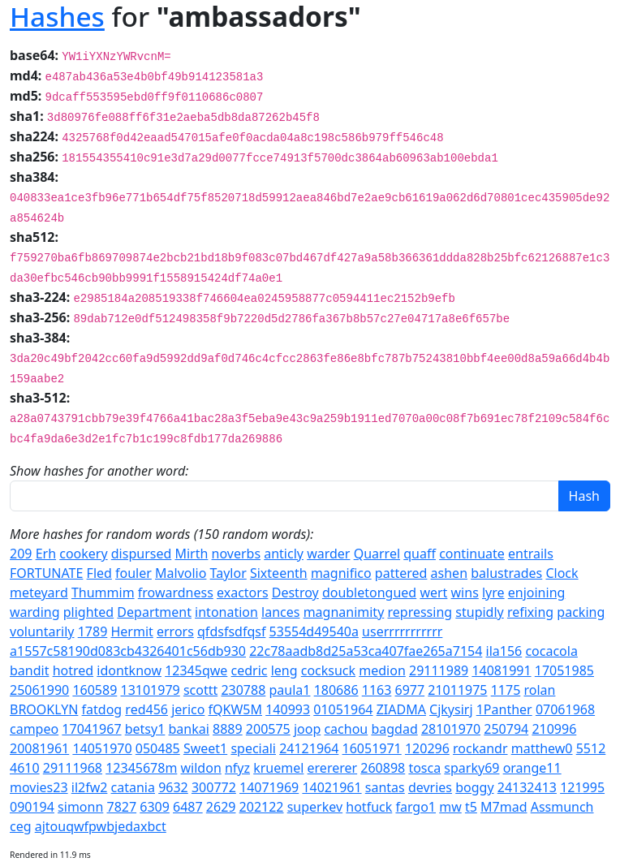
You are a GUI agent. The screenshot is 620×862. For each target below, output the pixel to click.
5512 (591, 748)
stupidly (479, 612)
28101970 (450, 729)
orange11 (532, 768)
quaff (419, 553)
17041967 (91, 729)
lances (280, 612)
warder (328, 553)
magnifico (341, 573)
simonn (80, 807)
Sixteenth (279, 573)
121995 (582, 787)
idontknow (129, 670)
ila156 (504, 651)
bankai (189, 729)
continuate (472, 553)
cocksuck (328, 670)
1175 (506, 690)
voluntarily (42, 631)
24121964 (308, 748)
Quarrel (377, 553)
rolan (539, 690)
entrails (530, 553)
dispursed (141, 553)
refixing (530, 612)
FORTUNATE (46, 573)
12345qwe (196, 670)
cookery (83, 553)
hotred (73, 670)
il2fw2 (89, 787)
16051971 (372, 748)
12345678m (141, 768)
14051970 (101, 748)
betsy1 (145, 729)
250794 (506, 729)
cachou (346, 729)
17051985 (564, 670)
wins (465, 592)
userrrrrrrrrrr (402, 631)
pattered (401, 573)
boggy (474, 787)
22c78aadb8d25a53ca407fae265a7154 (365, 651)
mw (450, 807)
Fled (99, 573)
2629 (221, 807)
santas (385, 787)
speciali (253, 748)
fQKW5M (235, 709)
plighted (88, 612)
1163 (377, 690)
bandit (29, 670)
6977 (410, 690)
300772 (214, 787)
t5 (471, 807)
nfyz (237, 768)
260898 (382, 768)
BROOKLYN (44, 709)
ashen (449, 573)
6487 (188, 807)
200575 (268, 729)
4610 (25, 768)
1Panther (504, 709)
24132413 (527, 787)
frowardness (175, 592)
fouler (133, 573)
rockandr (480, 748)
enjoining (537, 592)
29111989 (438, 670)
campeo (34, 729)
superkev (314, 807)
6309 (155, 807)
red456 (146, 709)
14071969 (269, 787)
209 (21, 553)
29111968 (72, 768)
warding (35, 612)
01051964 (342, 709)
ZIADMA (401, 709)
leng (284, 670)
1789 (93, 631)
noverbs (236, 553)
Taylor (228, 573)
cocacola (551, 651)
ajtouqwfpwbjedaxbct (100, 826)
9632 (173, 787)
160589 (94, 690)
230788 (243, 690)
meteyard (39, 592)
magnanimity (344, 612)
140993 (287, 709)
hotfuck (369, 807)
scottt (200, 690)
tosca (424, 768)
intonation (226, 612)
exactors (243, 592)
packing (581, 612)
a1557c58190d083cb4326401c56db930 (128, 651)
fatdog (102, 709)
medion (382, 670)
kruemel (278, 768)
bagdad (394, 729)
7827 (121, 807)
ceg (21, 826)
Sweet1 (205, 748)
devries (430, 787)
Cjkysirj (450, 709)
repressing (419, 612)
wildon (201, 768)
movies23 (39, 787)
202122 (261, 807)
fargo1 (415, 807)
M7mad (503, 807)
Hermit (131, 631)
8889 (228, 729)
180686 (336, 690)
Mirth (191, 553)
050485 (158, 748)
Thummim (103, 592)
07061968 (565, 709)
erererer (333, 768)
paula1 (290, 690)
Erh (46, 553)
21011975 (457, 690)
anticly (284, 553)
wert (433, 592)
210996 (554, 729)
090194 (32, 807)
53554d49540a (314, 631)
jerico (188, 709)
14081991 (501, 670)
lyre (493, 592)
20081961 (39, 748)
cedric (249, 670)
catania (133, 787)
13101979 (149, 690)
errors (175, 631)
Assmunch (562, 807)
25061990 (39, 690)
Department (154, 612)
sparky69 (471, 768)
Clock (561, 573)
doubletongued (369, 592)
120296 (427, 748)
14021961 (331, 787)
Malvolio (180, 573)
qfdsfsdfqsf (231, 631)
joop (307, 729)
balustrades (506, 573)
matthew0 (542, 748)
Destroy (295, 592)
